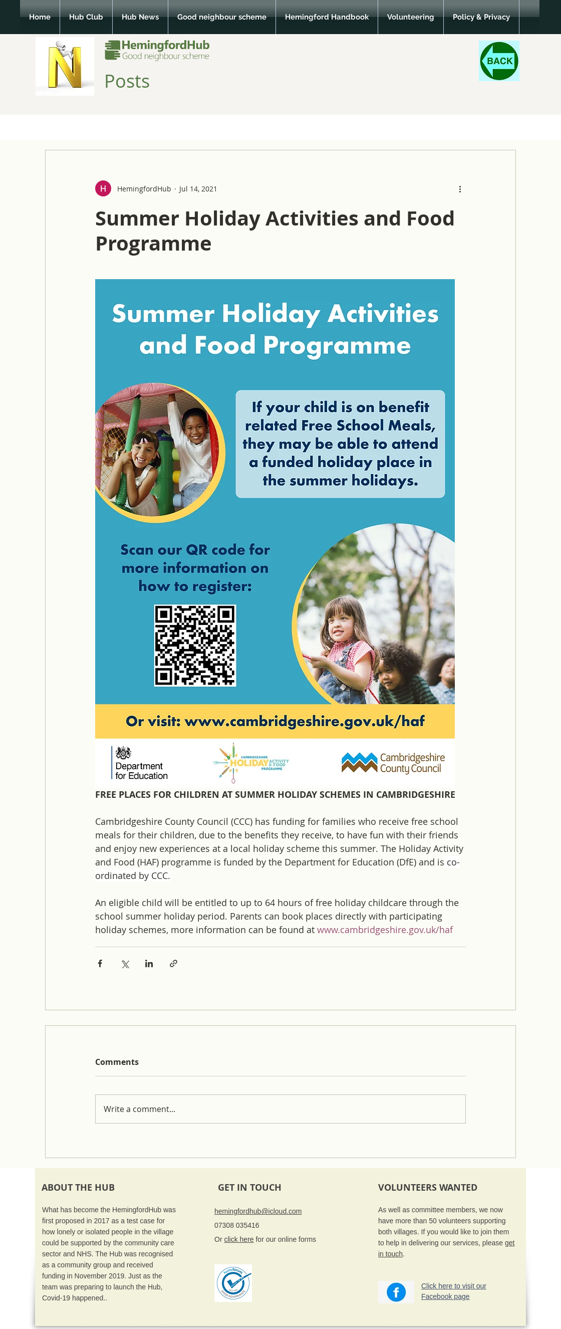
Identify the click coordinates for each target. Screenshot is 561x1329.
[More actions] (460, 188)
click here (238, 1239)
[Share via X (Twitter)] (124, 963)
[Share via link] (173, 963)
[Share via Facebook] (100, 963)
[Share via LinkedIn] (149, 963)
